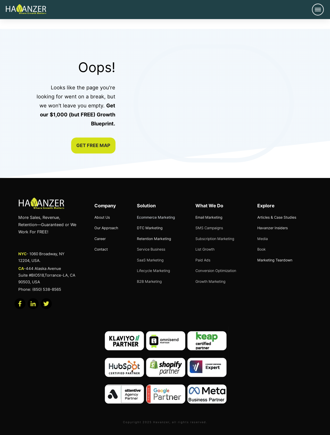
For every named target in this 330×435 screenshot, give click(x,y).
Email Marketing (208, 217)
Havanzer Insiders (272, 228)
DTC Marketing (150, 228)
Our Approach (106, 228)
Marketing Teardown (274, 260)
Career (100, 239)
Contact (101, 249)
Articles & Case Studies (276, 217)
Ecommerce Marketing (156, 217)
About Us (102, 217)
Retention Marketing (154, 239)
